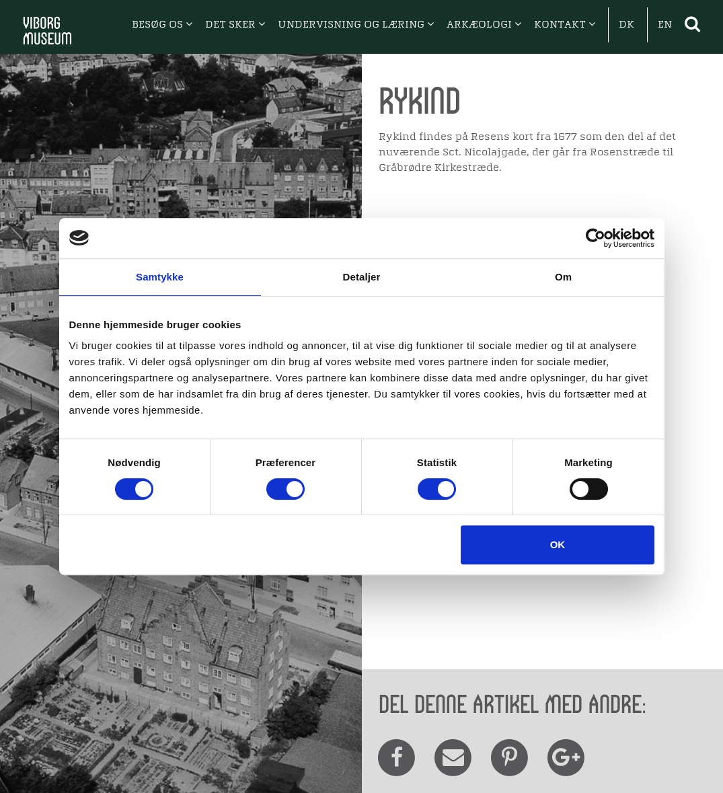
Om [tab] (563, 276)
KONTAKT (564, 25)
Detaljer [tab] (362, 276)
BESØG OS (162, 25)
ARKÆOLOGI (484, 25)
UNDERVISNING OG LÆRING (356, 25)
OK (558, 544)
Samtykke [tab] (160, 276)
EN (665, 25)
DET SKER (235, 25)
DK (626, 25)
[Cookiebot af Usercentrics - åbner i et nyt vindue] (595, 238)
